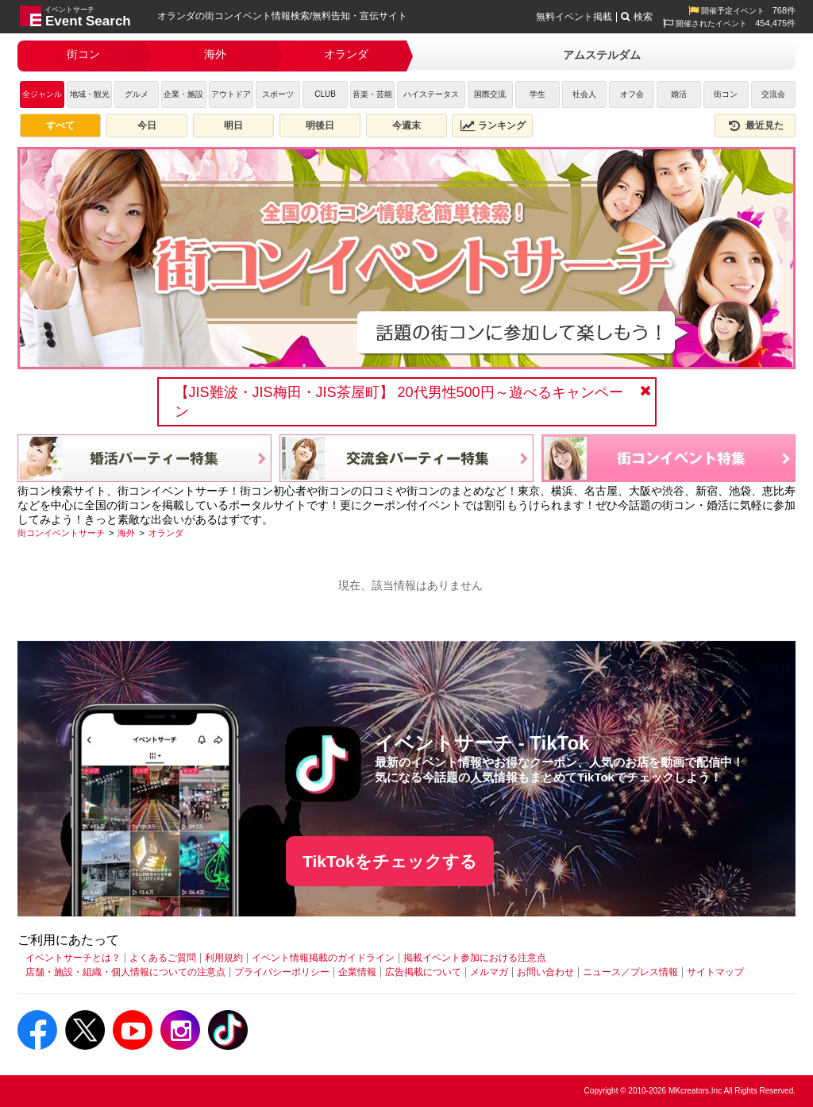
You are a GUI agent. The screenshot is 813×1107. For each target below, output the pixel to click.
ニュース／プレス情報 (630, 972)
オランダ (346, 54)
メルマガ (489, 972)
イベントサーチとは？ (73, 957)
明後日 (320, 125)
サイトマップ (715, 972)
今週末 (406, 125)
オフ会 (632, 94)
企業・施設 (183, 94)
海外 (215, 54)
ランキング (493, 125)
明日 (233, 125)
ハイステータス (431, 94)
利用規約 (224, 957)
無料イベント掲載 (574, 16)
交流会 (773, 94)
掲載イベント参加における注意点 (474, 957)
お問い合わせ (545, 972)
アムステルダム (602, 54)
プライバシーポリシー (281, 972)
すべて (60, 125)
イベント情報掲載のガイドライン (323, 957)
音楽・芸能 (372, 94)
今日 (146, 125)
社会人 (584, 94)
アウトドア (231, 94)
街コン (83, 54)
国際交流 (490, 94)
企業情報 (357, 972)
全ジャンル (42, 94)
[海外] (126, 533)
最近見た (755, 125)
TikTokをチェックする (389, 861)
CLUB (325, 94)
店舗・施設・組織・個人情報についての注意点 (125, 972)
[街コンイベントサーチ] (61, 533)
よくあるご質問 (162, 957)
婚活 (679, 94)
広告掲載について (423, 972)
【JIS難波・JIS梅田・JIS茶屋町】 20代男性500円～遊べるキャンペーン (399, 401)
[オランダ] (165, 533)
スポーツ (278, 94)
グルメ (136, 94)
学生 (537, 94)
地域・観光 (90, 94)
